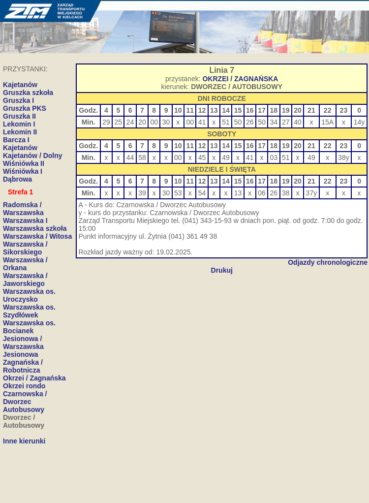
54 (202, 193)
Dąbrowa (17, 179)
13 (238, 193)
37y (311, 193)
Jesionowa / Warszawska (23, 342)
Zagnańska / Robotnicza (23, 366)
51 (226, 122)
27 (286, 122)
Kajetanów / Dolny (32, 155)
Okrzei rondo (24, 386)
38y (343, 157)
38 (286, 193)
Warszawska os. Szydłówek (29, 311)
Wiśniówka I (22, 171)
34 (274, 122)
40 (298, 122)
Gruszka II (19, 116)
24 (130, 122)
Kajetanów (20, 148)
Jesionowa (20, 354)
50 (238, 122)
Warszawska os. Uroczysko (29, 295)
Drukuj (222, 270)
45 (202, 157)
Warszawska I (25, 220)
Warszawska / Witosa (37, 236)
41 (202, 122)
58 (142, 157)
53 (178, 193)
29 (106, 122)
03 (274, 157)
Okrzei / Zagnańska (34, 378)
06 (262, 193)
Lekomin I (19, 124)
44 (130, 157)
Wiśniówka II (23, 163)
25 (119, 122)
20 (142, 122)
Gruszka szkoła (28, 92)
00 (154, 122)
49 (226, 157)
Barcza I (16, 140)
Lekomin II (20, 132)
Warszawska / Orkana (25, 264)
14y (359, 122)
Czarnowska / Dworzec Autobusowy (25, 401)
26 (250, 122)
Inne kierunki (24, 441)
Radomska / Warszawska (23, 209)
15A (327, 122)
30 (166, 122)
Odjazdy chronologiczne (328, 262)
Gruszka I (18, 100)
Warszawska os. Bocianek (29, 327)
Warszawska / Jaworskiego (25, 279)
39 (142, 193)
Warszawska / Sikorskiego (25, 248)
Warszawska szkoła (34, 228)
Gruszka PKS (24, 108)
